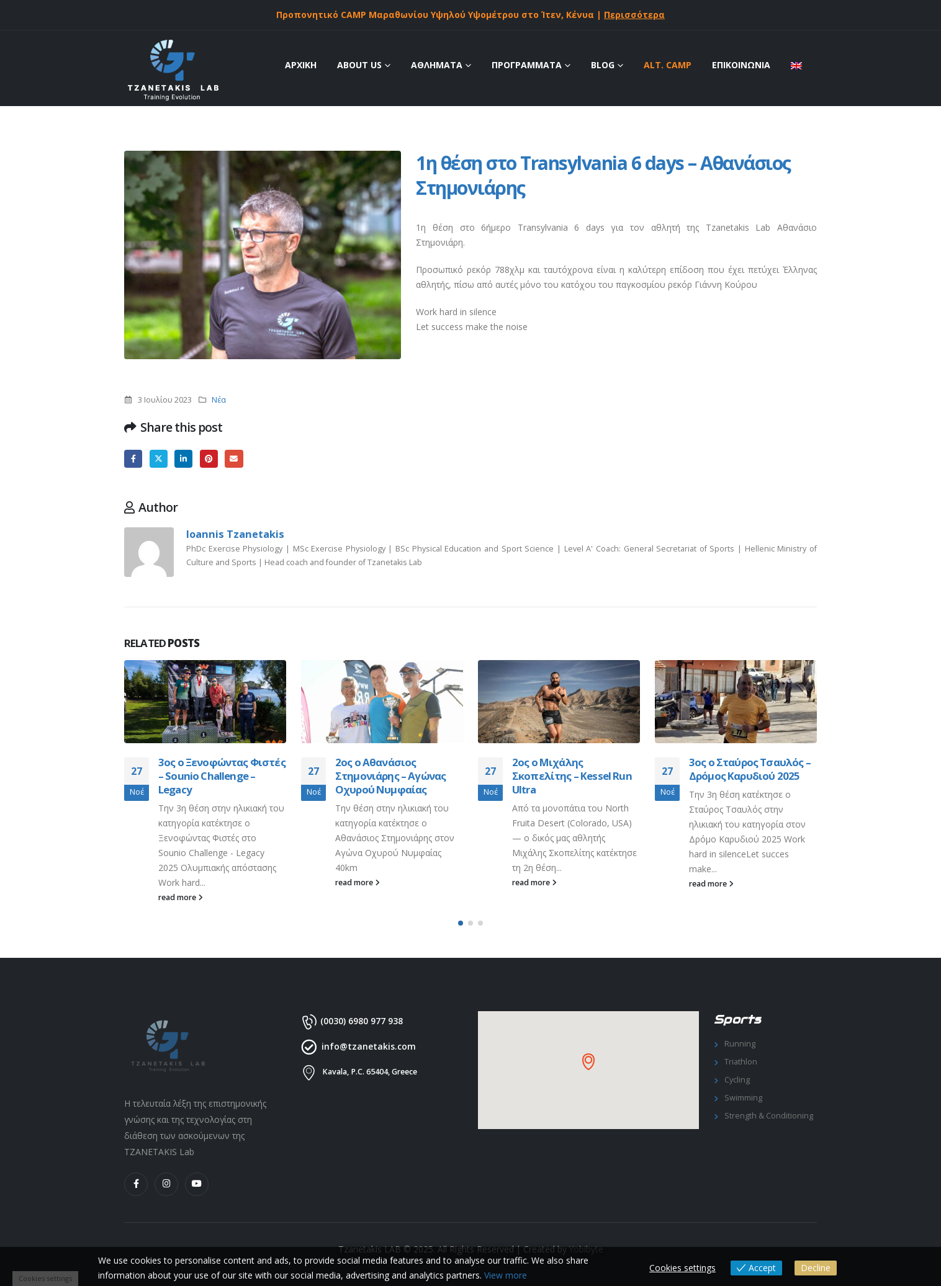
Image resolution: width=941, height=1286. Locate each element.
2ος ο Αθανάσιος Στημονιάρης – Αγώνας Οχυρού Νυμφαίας (390, 776)
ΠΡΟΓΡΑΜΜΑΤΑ (527, 65)
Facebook (133, 459)
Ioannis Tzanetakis (235, 534)
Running (739, 1043)
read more (180, 897)
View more (505, 1275)
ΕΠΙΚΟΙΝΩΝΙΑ (741, 65)
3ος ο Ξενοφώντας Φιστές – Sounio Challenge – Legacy (222, 776)
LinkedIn (183, 459)
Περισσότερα (634, 14)
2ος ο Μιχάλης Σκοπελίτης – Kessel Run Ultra (572, 776)
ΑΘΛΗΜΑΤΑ (436, 65)
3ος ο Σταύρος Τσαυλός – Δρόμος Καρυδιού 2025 (750, 769)
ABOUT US (359, 65)
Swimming (743, 1097)
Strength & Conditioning (768, 1115)
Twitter (159, 459)
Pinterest (209, 459)
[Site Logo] (172, 71)
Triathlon (740, 1061)
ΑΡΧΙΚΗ (301, 65)
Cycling (737, 1079)
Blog (603, 65)
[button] (461, 923)
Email (234, 459)
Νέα (219, 400)
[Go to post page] (205, 701)
